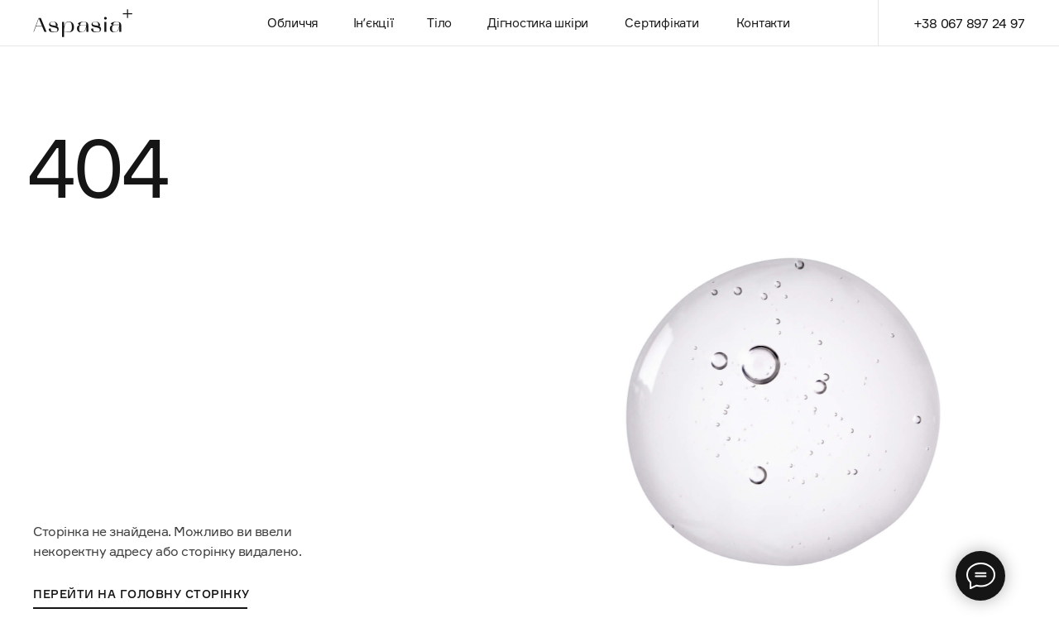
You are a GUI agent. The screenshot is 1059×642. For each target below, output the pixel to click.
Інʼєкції (373, 23)
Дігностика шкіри (537, 23)
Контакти (763, 23)
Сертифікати (661, 23)
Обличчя (293, 23)
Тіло (439, 23)
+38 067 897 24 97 (969, 23)
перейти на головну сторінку (141, 594)
